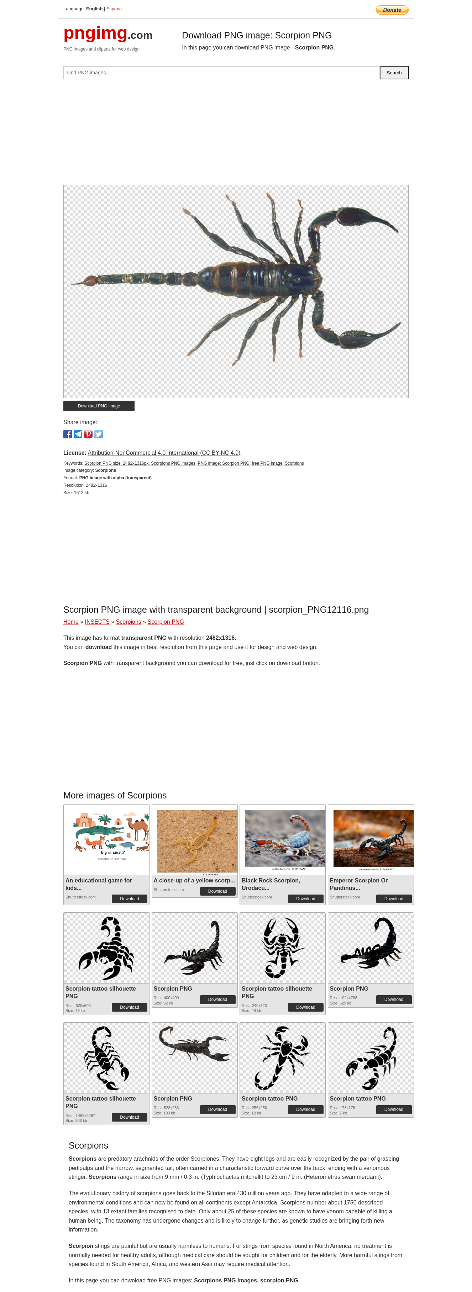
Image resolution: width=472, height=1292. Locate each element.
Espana (114, 8)
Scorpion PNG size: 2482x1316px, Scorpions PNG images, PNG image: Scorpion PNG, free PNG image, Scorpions (194, 463)
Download (129, 898)
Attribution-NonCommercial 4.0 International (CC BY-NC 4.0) (164, 453)
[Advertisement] (236, 135)
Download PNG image (99, 406)
